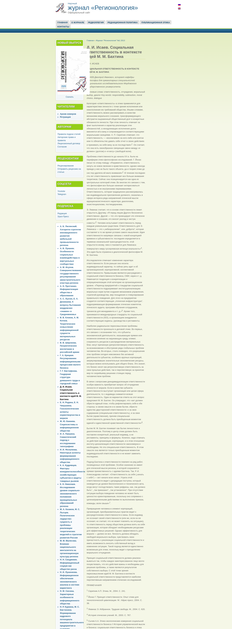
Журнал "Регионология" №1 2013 (110, 40)
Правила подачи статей (69, 134)
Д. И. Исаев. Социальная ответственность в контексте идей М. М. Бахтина (71, 393)
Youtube (61, 191)
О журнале (77, 22)
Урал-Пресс (63, 216)
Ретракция (65, 117)
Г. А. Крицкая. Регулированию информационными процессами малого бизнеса (70, 361)
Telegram (62, 194)
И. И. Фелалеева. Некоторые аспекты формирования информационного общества (70, 455)
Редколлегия (96, 22)
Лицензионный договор (69, 143)
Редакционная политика (123, 22)
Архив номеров (68, 114)
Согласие (62, 146)
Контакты (63, 26)
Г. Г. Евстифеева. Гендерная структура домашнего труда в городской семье (70, 377)
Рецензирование (66, 165)
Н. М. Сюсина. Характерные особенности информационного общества (69, 597)
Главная (62, 22)
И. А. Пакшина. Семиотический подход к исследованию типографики (68, 440)
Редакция (62, 213)
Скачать (70, 97)
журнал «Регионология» (103, 7)
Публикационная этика (155, 22)
